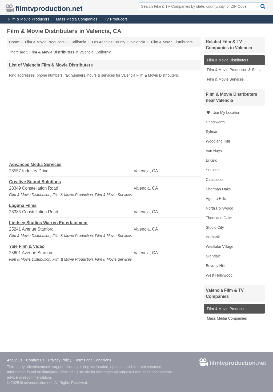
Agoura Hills (216, 199)
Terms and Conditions (93, 360)
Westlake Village (219, 246)
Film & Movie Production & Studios (235, 70)
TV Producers (116, 19)
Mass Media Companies (76, 19)
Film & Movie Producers (28, 19)
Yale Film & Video (27, 246)
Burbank (213, 237)
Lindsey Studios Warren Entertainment (48, 222)
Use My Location (223, 112)
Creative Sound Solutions (35, 182)
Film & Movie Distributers (227, 60)
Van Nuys (214, 151)
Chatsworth (215, 122)
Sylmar (212, 132)
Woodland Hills (218, 141)
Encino (211, 160)
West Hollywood (219, 275)
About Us (14, 360)
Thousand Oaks (219, 218)
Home (14, 42)
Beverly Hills (216, 266)
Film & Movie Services (225, 79)
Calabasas (214, 179)
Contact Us (35, 360)
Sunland (212, 170)
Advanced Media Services (35, 164)
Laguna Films (23, 205)
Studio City (215, 227)
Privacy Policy (59, 360)
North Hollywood (219, 208)
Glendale (213, 256)
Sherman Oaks (218, 189)
